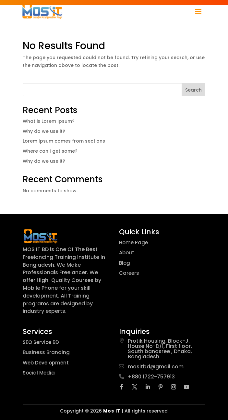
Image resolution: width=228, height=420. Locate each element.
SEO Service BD (41, 342)
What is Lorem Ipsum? (49, 121)
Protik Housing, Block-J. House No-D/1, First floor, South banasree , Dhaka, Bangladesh (160, 348)
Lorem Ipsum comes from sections (64, 141)
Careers (129, 273)
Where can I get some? (50, 151)
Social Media (39, 372)
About (126, 252)
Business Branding (46, 352)
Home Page (133, 242)
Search (193, 90)
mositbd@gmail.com (156, 366)
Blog (124, 263)
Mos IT (112, 411)
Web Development (46, 362)
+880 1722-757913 (151, 376)
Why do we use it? (44, 131)
